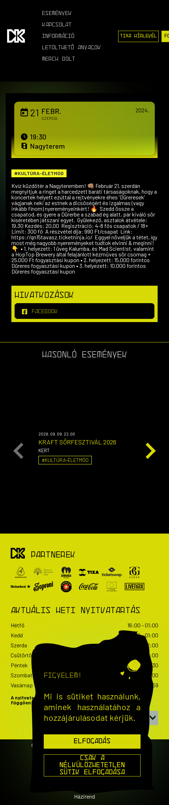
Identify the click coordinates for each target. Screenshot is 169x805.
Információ (58, 36)
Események (57, 13)
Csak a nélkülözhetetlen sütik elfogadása (92, 765)
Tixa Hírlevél (138, 36)
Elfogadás (92, 741)
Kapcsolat (57, 25)
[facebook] (84, 311)
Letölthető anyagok (71, 48)
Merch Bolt (58, 59)
